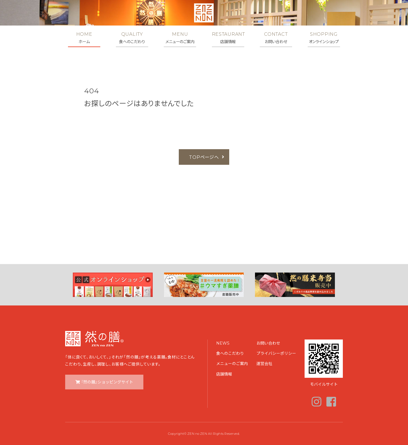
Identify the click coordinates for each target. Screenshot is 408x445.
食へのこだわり (230, 353)
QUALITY (132, 37)
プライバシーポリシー (276, 353)
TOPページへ (204, 156)
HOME (84, 37)
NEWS (223, 343)
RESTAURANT (228, 37)
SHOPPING (324, 37)
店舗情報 (224, 374)
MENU (180, 37)
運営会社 (264, 363)
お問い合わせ (268, 343)
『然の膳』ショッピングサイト (107, 382)
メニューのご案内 (232, 363)
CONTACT (276, 37)
